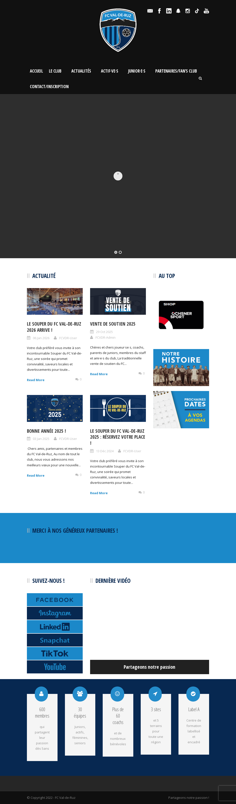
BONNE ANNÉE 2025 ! (46, 431)
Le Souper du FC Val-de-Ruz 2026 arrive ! (54, 327)
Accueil (36, 71)
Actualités (81, 71)
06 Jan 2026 (41, 338)
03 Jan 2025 (41, 438)
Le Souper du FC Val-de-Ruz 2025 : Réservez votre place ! (117, 437)
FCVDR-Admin (106, 337)
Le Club (55, 71)
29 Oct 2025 (104, 332)
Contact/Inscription (49, 86)
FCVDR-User (68, 338)
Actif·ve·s (109, 71)
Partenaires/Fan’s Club (176, 71)
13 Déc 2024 (105, 451)
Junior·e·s (136, 71)
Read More (35, 380)
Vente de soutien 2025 (113, 324)
